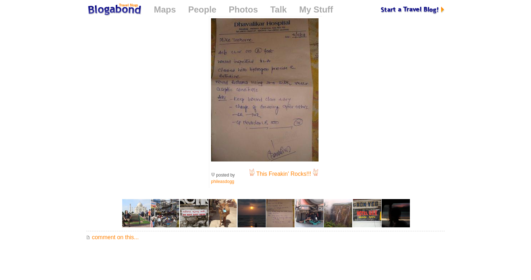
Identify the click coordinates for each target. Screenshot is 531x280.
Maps (165, 9)
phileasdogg (222, 181)
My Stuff (316, 9)
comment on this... (112, 237)
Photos (243, 9)
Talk (278, 9)
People (202, 9)
